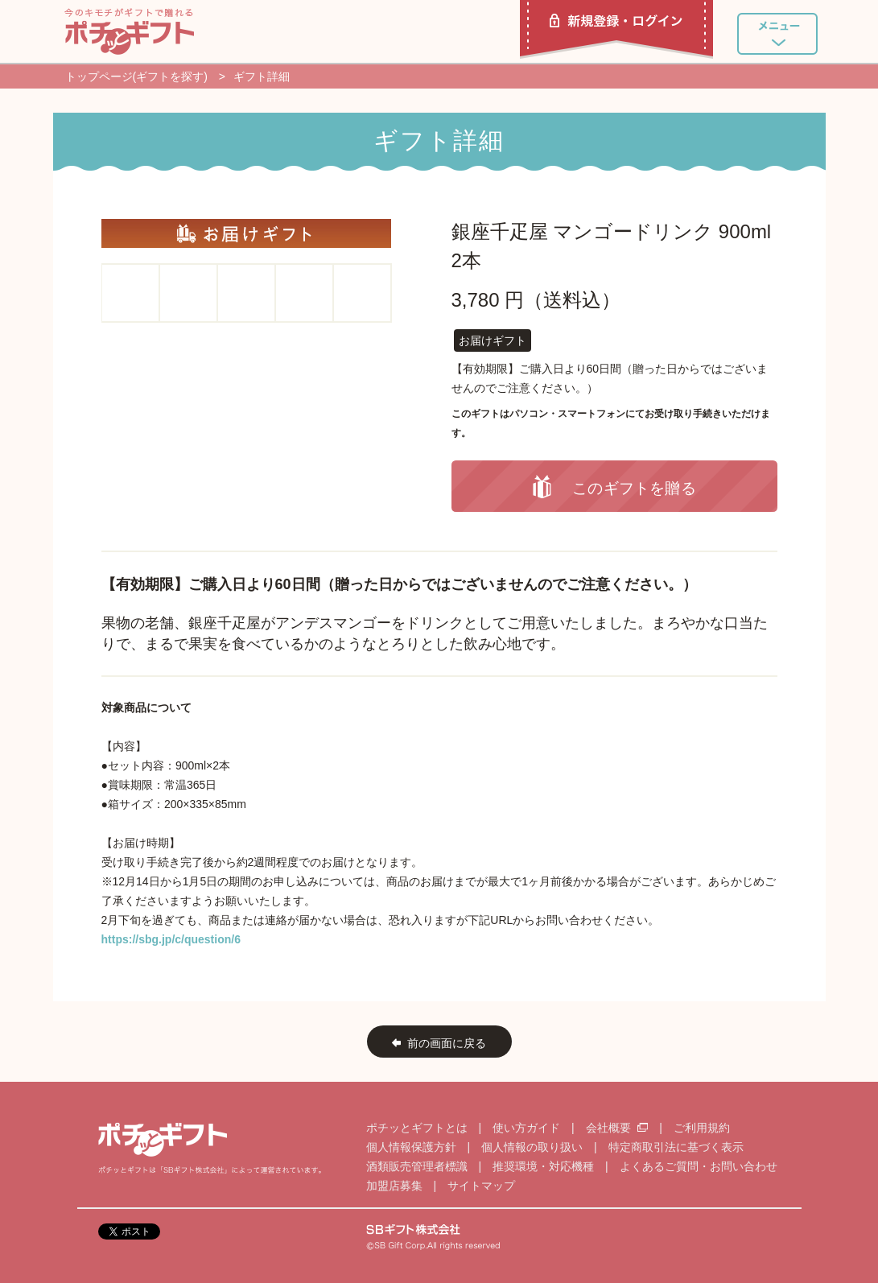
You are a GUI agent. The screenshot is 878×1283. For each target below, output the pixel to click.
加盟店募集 (394, 1185)
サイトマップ (481, 1185)
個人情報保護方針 (411, 1147)
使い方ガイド (526, 1127)
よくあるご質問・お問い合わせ (698, 1166)
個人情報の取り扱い (532, 1147)
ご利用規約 (702, 1127)
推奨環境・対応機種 (543, 1166)
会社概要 (619, 1127)
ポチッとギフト (129, 31)
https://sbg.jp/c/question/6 (171, 939)
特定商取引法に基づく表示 (676, 1147)
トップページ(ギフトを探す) (136, 76)
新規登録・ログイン (616, 29)
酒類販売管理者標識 (417, 1166)
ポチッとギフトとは (417, 1127)
